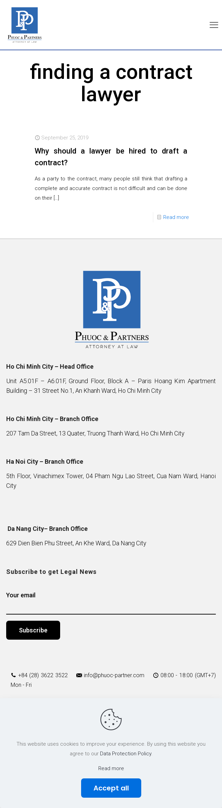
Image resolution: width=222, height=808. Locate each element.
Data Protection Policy (125, 754)
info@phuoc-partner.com (114, 675)
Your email (110, 603)
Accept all (111, 788)
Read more (176, 217)
